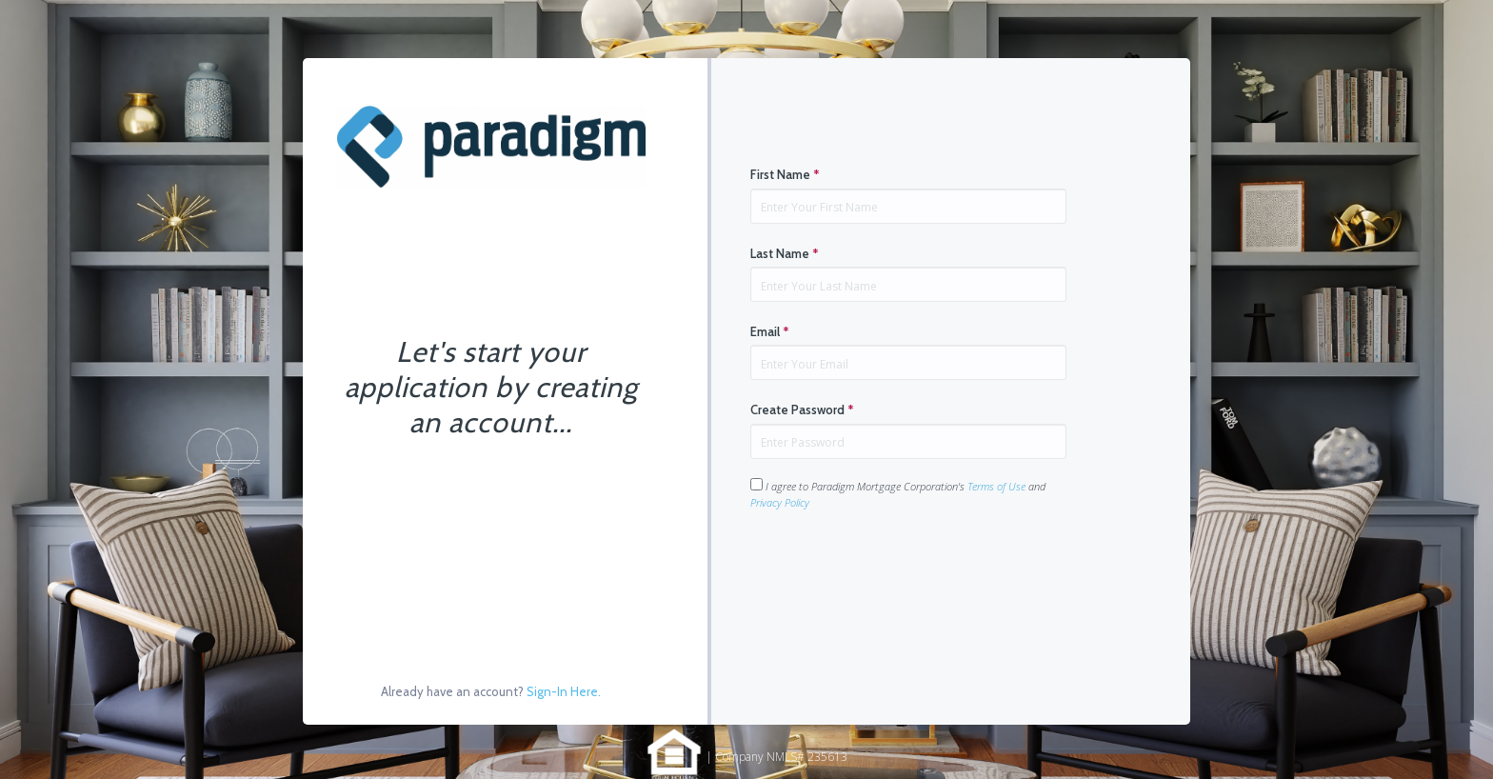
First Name (785, 174)
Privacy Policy (779, 502)
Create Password (802, 409)
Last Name (784, 253)
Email (769, 331)
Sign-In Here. (564, 691)
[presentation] (895, 570)
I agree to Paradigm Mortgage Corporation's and (897, 493)
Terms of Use (996, 486)
